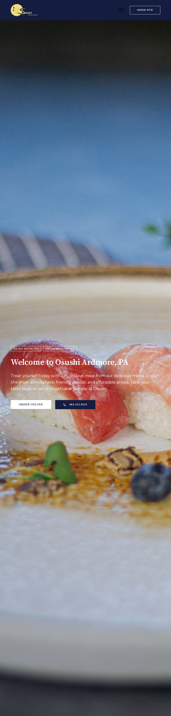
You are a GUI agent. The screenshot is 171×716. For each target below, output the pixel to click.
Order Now (145, 10)
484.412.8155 (75, 404)
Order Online (31, 404)
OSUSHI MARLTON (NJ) (59, 348)
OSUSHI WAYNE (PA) (26, 348)
